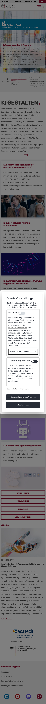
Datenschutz (12, 389)
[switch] (34, 361)
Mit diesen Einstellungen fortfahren (23, 397)
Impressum (24, 389)
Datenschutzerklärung (17, 328)
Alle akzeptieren (23, 405)
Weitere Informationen (19, 352)
